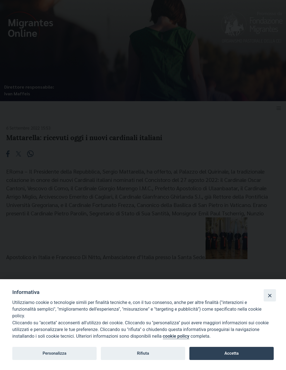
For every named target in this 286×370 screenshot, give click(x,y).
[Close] (270, 295)
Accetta (231, 353)
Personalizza (54, 353)
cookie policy (176, 336)
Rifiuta (143, 353)
